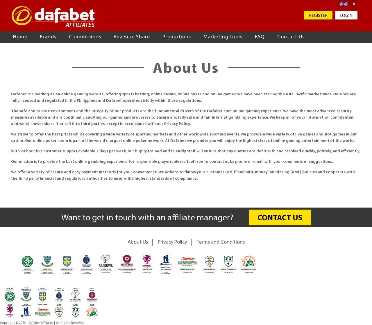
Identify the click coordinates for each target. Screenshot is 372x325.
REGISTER (318, 15)
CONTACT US (279, 218)
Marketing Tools (222, 37)
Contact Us (291, 37)
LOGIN (346, 15)
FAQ (260, 37)
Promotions (176, 37)
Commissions (85, 37)
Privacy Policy (172, 242)
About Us (138, 242)
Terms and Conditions (221, 242)
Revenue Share (132, 37)
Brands (48, 37)
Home (20, 37)
